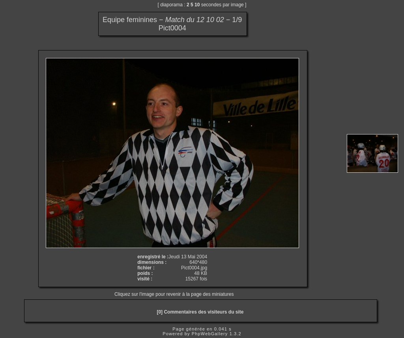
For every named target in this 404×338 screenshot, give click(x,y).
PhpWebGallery (210, 333)
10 (197, 4)
